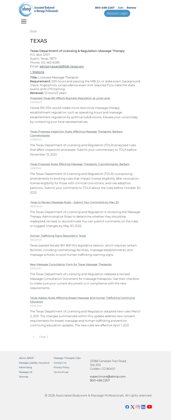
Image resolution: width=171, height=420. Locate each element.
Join (120, 7)
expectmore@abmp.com (108, 376)
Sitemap (23, 376)
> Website (37, 72)
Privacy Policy (61, 367)
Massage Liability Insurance (34, 362)
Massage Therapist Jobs (67, 358)
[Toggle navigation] (24, 21)
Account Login (117, 13)
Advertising (25, 367)
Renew (131, 7)
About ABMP (26, 358)
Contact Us (60, 362)
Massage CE (25, 372)
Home (33, 31)
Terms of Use (61, 372)
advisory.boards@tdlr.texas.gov (62, 66)
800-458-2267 (105, 7)
